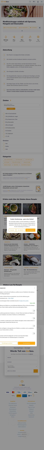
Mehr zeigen (11, 298)
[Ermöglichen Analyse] (33, 318)
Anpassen (12, 230)
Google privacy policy (23, 301)
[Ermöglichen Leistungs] (33, 326)
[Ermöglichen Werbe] (33, 333)
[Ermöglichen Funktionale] (33, 311)
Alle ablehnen (21, 230)
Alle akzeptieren (30, 230)
